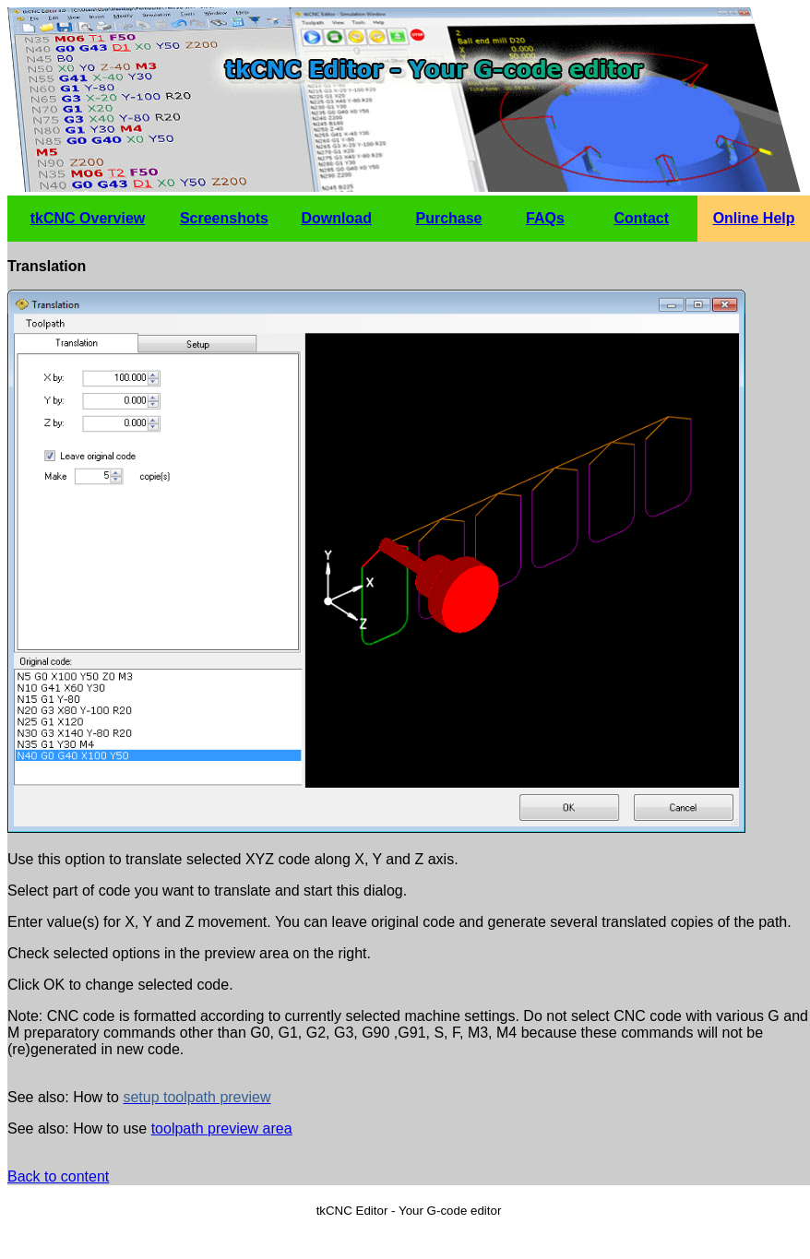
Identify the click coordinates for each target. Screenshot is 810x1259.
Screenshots (224, 218)
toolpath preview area (221, 1128)
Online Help (754, 218)
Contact (642, 218)
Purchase (448, 218)
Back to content (58, 1176)
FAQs (545, 218)
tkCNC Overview (88, 218)
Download (336, 218)
